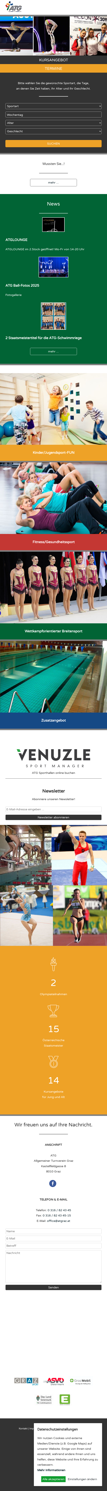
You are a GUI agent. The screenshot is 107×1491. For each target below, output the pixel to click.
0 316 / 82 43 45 (59, 1210)
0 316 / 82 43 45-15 (57, 1215)
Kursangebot (53, 60)
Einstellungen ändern (82, 1479)
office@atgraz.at (58, 1221)
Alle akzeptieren (53, 1479)
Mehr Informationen (51, 1470)
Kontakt (23, 1428)
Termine (53, 68)
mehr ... (53, 182)
